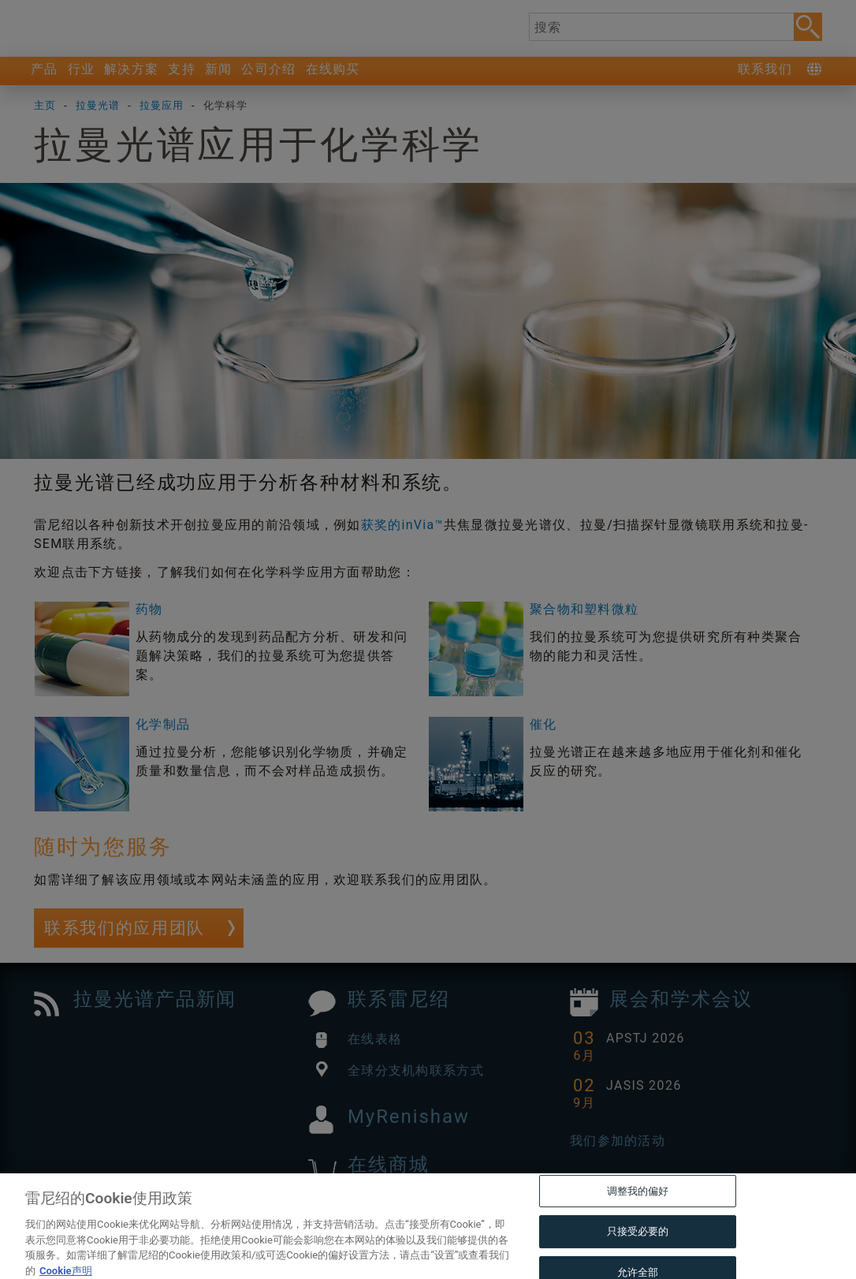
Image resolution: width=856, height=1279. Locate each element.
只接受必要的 (638, 1260)
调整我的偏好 (638, 1219)
